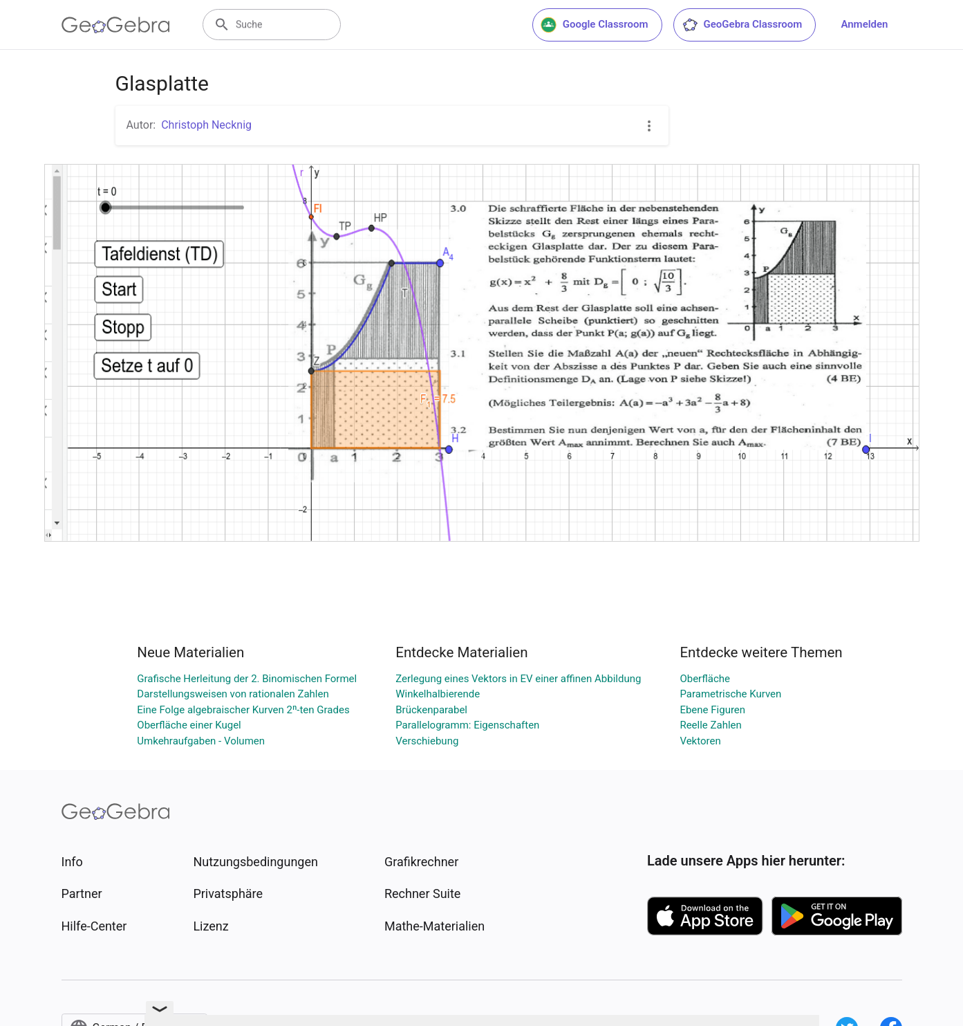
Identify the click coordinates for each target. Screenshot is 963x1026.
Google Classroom (594, 25)
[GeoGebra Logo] (116, 25)
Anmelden (864, 24)
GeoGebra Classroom (742, 25)
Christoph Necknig (206, 124)
